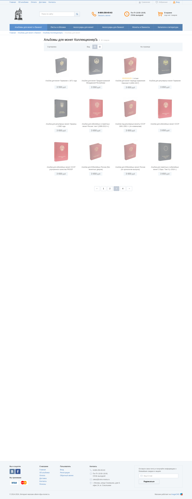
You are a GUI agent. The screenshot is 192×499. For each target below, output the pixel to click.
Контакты (52, 2)
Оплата (34, 2)
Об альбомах (23, 2)
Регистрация (65, 472)
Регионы (43, 484)
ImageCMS (176, 494)
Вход (62, 470)
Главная (13, 2)
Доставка (42, 2)
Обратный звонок (66, 475)
